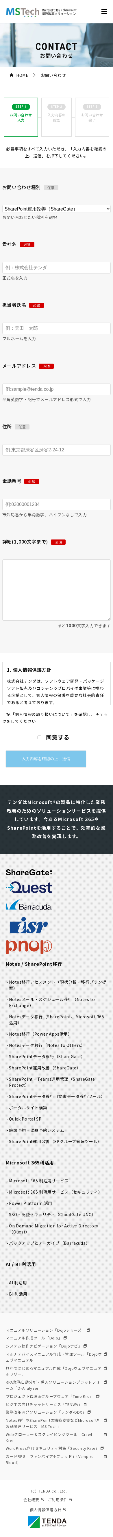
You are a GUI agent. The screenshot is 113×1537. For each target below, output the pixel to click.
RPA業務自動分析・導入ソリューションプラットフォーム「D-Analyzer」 (56, 1385)
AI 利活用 (18, 1282)
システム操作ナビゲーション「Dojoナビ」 (46, 1346)
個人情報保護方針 (48, 1509)
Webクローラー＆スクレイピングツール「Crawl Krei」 (56, 1437)
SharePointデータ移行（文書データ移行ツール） (57, 1096)
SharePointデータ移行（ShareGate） (47, 1056)
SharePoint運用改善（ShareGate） (45, 1068)
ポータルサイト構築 (28, 1107)
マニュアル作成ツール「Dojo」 (36, 1338)
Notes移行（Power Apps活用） (40, 1034)
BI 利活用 (18, 1294)
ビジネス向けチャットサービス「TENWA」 (46, 1404)
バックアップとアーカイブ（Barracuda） (49, 1243)
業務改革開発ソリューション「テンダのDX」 (48, 1412)
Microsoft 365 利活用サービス (39, 1181)
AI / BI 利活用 (21, 1264)
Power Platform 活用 (30, 1203)
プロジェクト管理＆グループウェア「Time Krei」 (52, 1396)
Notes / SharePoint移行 (34, 963)
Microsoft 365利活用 (30, 1162)
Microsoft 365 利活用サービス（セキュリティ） (55, 1192)
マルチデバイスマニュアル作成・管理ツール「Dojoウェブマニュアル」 (56, 1357)
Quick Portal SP (25, 1119)
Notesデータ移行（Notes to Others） (47, 1045)
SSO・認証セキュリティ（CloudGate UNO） (52, 1214)
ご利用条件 (60, 1499)
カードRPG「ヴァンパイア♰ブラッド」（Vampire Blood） (56, 1459)
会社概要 (33, 1499)
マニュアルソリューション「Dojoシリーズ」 (48, 1330)
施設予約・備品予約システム (36, 1130)
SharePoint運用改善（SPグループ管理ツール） (55, 1141)
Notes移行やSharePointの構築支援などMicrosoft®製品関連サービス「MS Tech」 (56, 1423)
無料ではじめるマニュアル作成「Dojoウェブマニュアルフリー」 (56, 1371)
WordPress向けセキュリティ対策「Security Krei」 (55, 1448)
